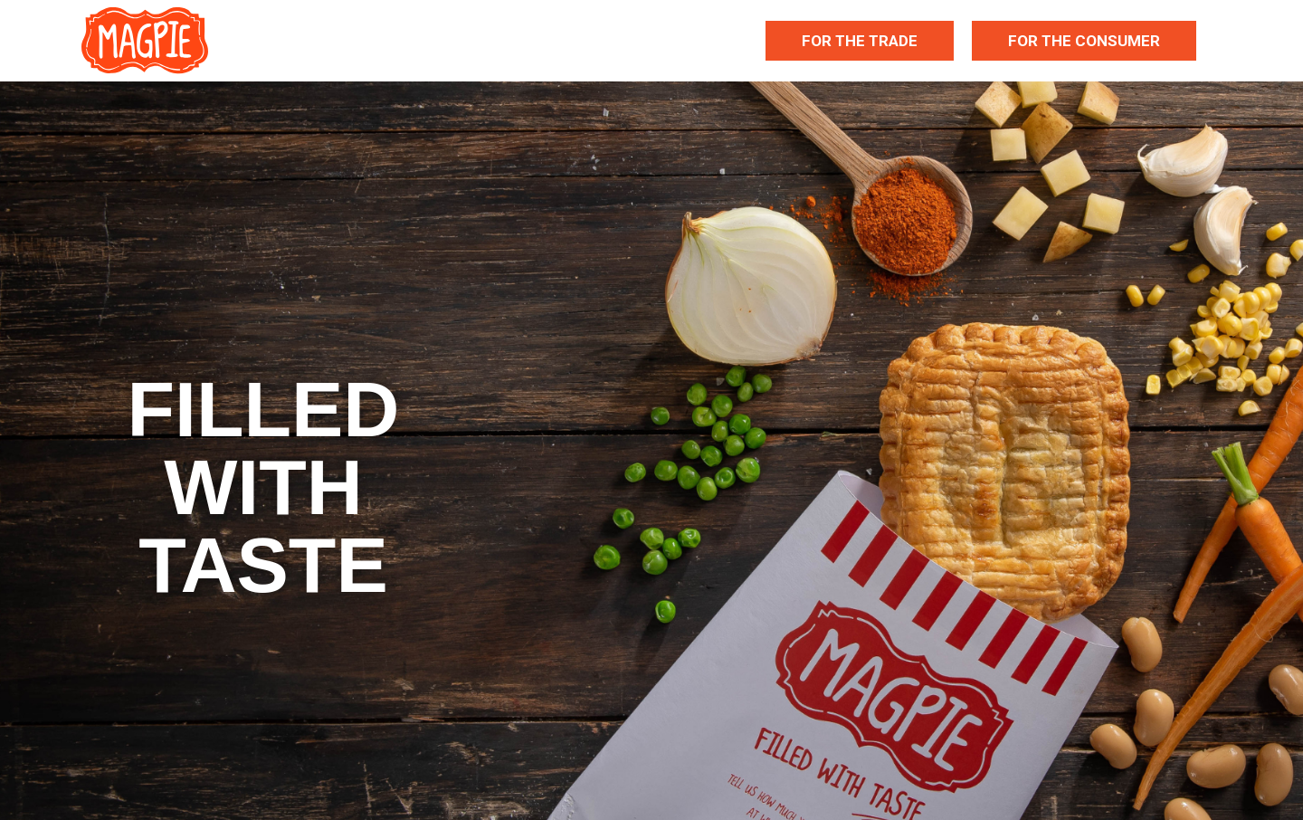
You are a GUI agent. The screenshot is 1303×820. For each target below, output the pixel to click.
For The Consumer (1084, 41)
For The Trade (860, 41)
